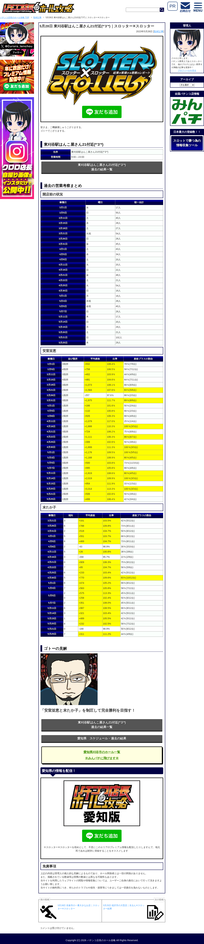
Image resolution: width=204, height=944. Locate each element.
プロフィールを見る (187, 70)
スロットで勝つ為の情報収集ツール (187, 143)
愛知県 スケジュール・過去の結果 (101, 738)
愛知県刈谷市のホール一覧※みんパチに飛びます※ (101, 755)
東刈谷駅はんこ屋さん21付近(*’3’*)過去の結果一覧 (102, 167)
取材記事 (158, 31)
